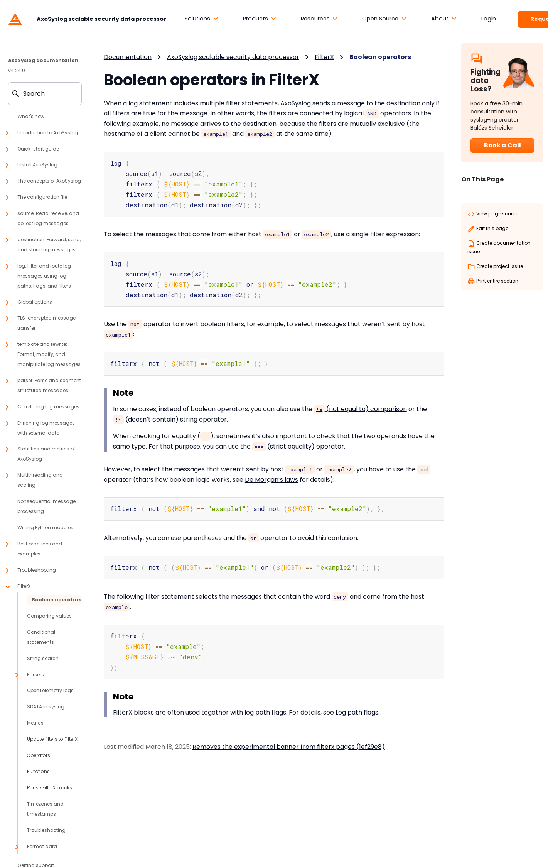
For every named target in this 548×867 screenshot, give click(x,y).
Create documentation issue (499, 247)
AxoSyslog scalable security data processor (233, 56)
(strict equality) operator (298, 442)
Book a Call (502, 145)
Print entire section (492, 281)
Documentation (128, 56)
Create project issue (495, 267)
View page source (492, 214)
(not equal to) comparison (360, 404)
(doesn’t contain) (146, 415)
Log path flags (357, 705)
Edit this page (487, 229)
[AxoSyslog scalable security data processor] (85, 18)
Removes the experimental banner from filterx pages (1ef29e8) (288, 740)
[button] (201, 19)
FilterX (324, 56)
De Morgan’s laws (271, 475)
